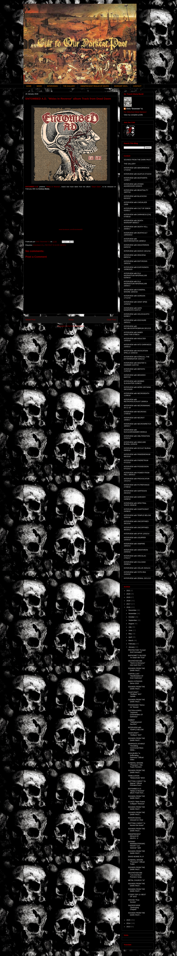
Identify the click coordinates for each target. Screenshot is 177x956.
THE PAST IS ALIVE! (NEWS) (55, 245)
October (131, 617)
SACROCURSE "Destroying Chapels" (134, 907)
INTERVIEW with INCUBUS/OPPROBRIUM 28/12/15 (137, 327)
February (132, 644)
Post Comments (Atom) (75, 326)
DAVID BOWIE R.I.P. (136, 857)
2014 (128, 923)
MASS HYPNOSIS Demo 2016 (135, 682)
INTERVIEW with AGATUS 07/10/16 (137, 174)
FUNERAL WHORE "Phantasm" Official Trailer (136, 862)
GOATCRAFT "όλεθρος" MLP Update (134, 694)
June (130, 630)
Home (71, 320)
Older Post (111, 320)
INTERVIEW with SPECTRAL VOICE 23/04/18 (135, 504)
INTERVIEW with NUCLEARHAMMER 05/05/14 (135, 431)
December (132, 610)
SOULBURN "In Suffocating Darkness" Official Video (136, 756)
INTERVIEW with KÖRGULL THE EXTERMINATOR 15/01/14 (136, 358)
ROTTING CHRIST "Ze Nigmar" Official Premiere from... (137, 783)
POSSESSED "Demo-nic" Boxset (136, 706)
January (131, 647)
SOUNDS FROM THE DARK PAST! (137, 160)
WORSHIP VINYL (121, 86)
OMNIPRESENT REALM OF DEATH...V (134, 836)
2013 (128, 927)
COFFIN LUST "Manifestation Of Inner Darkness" (135, 676)
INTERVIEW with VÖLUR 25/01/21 (137, 568)
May (130, 634)
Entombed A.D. (38, 245)
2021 (128, 591)
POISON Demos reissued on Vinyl (135, 819)
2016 (128, 607)
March (131, 640)
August (131, 624)
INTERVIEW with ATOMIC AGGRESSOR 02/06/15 (134, 185)
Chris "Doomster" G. (134, 109)
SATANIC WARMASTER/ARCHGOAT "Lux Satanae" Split (136, 845)
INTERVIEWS (52, 86)
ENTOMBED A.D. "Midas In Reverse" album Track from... (136, 791)
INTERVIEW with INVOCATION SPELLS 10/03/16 (136, 352)
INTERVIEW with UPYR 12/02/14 (136, 534)
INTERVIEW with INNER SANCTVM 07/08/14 (133, 333)
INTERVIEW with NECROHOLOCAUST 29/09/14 (136, 401)
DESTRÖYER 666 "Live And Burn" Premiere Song (135, 875)
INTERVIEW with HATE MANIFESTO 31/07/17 (133, 309)
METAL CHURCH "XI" (136, 880)
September (132, 620)
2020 (128, 594)
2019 (128, 597)
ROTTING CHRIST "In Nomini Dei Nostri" (136, 824)
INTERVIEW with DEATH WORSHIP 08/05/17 (133, 222)
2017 (128, 604)
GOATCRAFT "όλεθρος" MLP (134, 734)
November (132, 614)
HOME (28, 86)
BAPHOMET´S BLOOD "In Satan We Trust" (137, 656)
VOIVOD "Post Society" (133, 901)
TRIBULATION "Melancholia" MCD (136, 777)
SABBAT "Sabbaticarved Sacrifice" (134, 722)
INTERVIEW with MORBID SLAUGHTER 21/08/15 (134, 382)
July (130, 627)
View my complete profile (133, 115)
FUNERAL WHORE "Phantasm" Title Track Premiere (135, 765)
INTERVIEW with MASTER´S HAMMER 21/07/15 (135, 364)
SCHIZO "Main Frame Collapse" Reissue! (136, 803)
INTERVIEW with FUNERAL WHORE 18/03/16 (134, 291)
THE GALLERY (69, 86)
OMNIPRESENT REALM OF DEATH (94, 86)
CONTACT (137, 86)
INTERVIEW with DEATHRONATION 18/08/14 (135, 240)
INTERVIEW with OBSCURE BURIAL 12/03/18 (135, 443)
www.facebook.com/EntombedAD (71, 229)
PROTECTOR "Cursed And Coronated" (137, 651)
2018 (128, 601)
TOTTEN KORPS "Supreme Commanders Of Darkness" (135, 714)
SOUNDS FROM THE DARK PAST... (136, 669)
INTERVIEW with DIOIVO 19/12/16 (137, 251)
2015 (128, 920)
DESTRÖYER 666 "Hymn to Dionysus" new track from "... (136, 663)
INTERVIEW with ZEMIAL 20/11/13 (137, 578)
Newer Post (30, 320)
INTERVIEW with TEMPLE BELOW (135, 728)
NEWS (39, 86)
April (130, 637)
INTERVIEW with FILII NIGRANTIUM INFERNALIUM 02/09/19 (135, 275)
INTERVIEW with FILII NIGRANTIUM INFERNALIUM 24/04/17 (135, 284)
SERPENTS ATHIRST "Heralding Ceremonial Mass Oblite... (136, 747)
